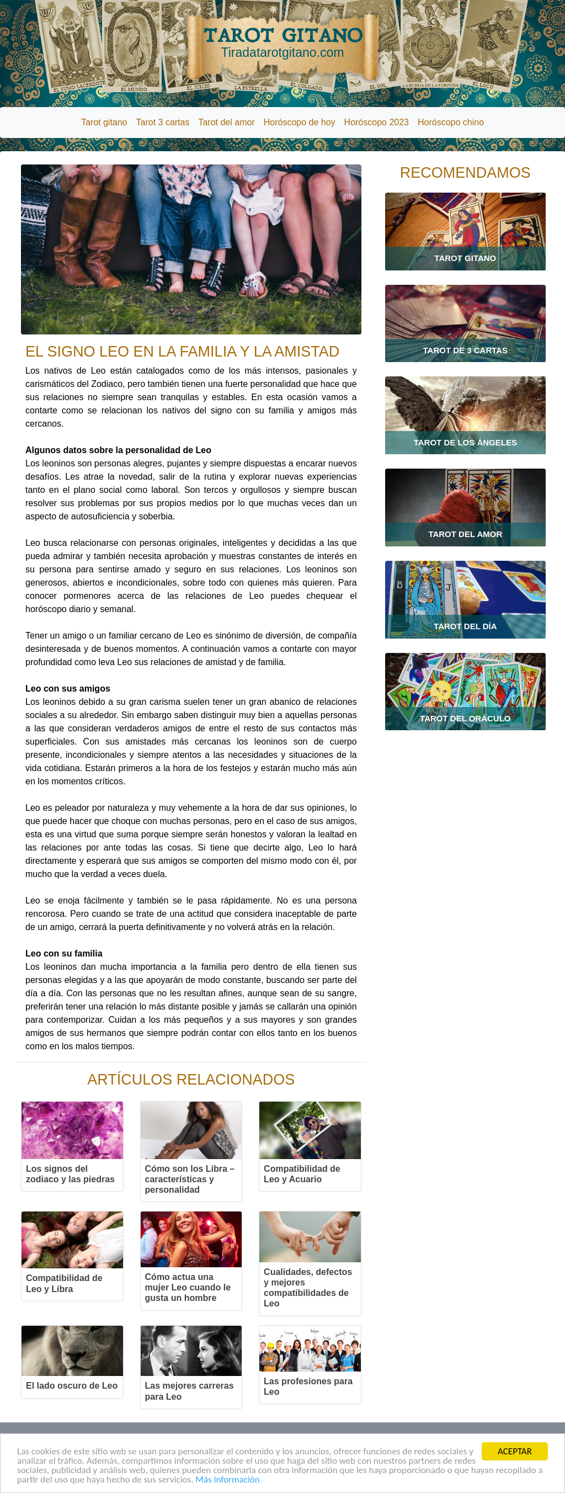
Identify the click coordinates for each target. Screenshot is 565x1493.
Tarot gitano (104, 122)
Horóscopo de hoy (299, 122)
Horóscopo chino (451, 122)
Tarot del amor (226, 122)
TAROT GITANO (282, 42)
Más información (227, 1480)
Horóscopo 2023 (376, 122)
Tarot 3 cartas (163, 122)
